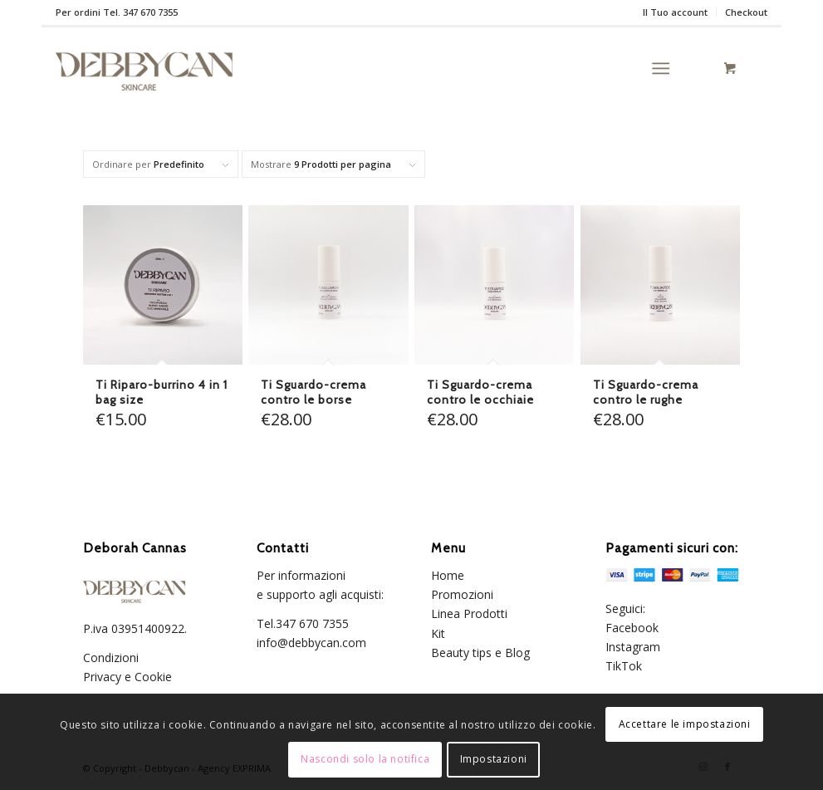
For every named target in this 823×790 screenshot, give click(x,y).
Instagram (632, 647)
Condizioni (112, 657)
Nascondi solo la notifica (365, 759)
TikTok (623, 666)
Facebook (632, 627)
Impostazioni (493, 759)
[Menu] (660, 68)
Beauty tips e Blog (480, 652)
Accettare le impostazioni (685, 724)
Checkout (746, 12)
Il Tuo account (675, 12)
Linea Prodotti (469, 613)
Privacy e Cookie (129, 677)
